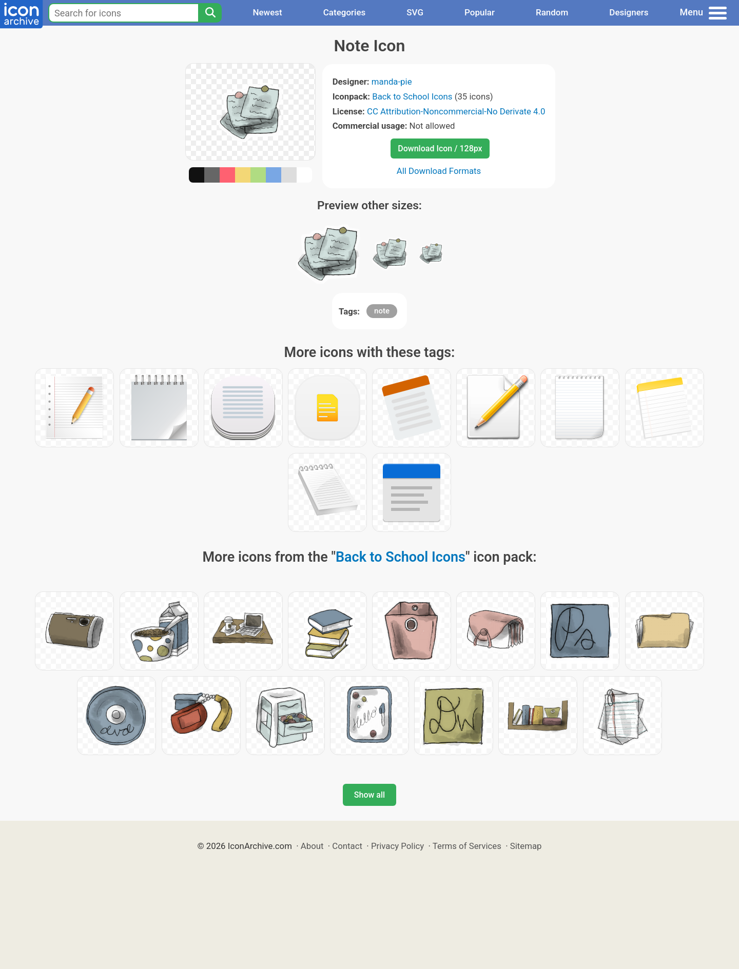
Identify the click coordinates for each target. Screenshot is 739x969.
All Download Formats (439, 171)
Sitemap (526, 846)
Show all (369, 795)
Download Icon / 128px (440, 148)
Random (552, 12)
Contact (347, 846)
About (312, 846)
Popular (479, 12)
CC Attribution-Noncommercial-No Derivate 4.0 (456, 111)
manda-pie (392, 81)
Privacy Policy (397, 846)
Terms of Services (467, 846)
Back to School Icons (412, 96)
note (382, 310)
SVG (414, 12)
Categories (344, 12)
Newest (267, 12)
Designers (628, 12)
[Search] (210, 13)
